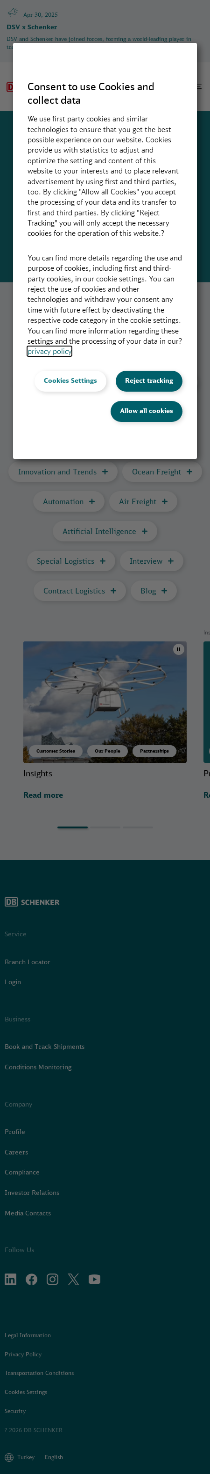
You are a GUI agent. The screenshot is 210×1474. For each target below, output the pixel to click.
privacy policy (49, 351)
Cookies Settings (70, 380)
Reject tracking (149, 380)
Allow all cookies (146, 411)
